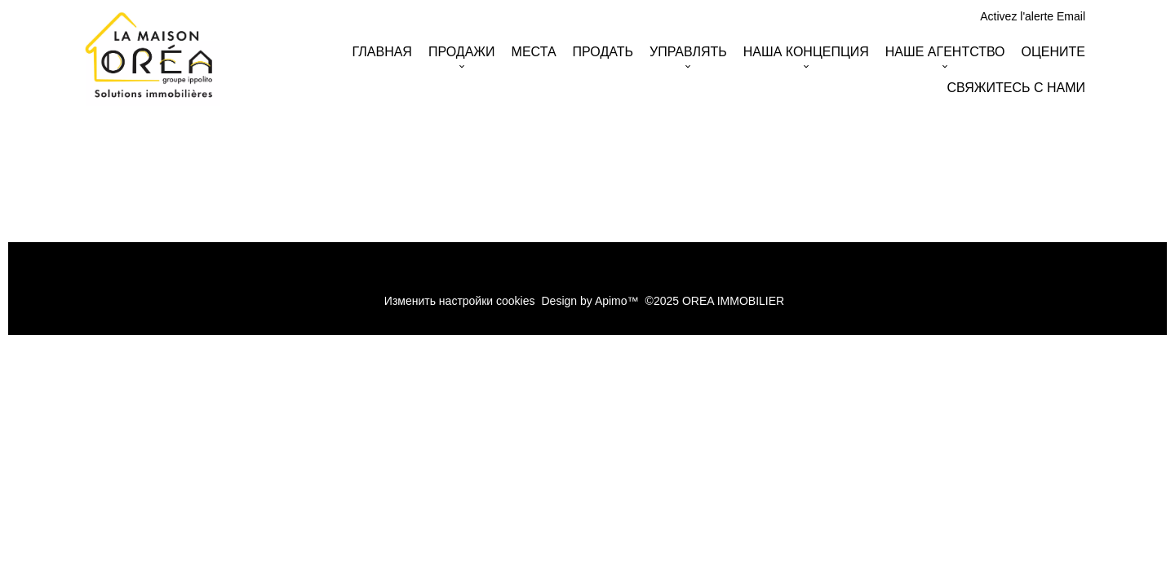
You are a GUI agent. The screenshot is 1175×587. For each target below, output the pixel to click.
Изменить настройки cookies (459, 300)
